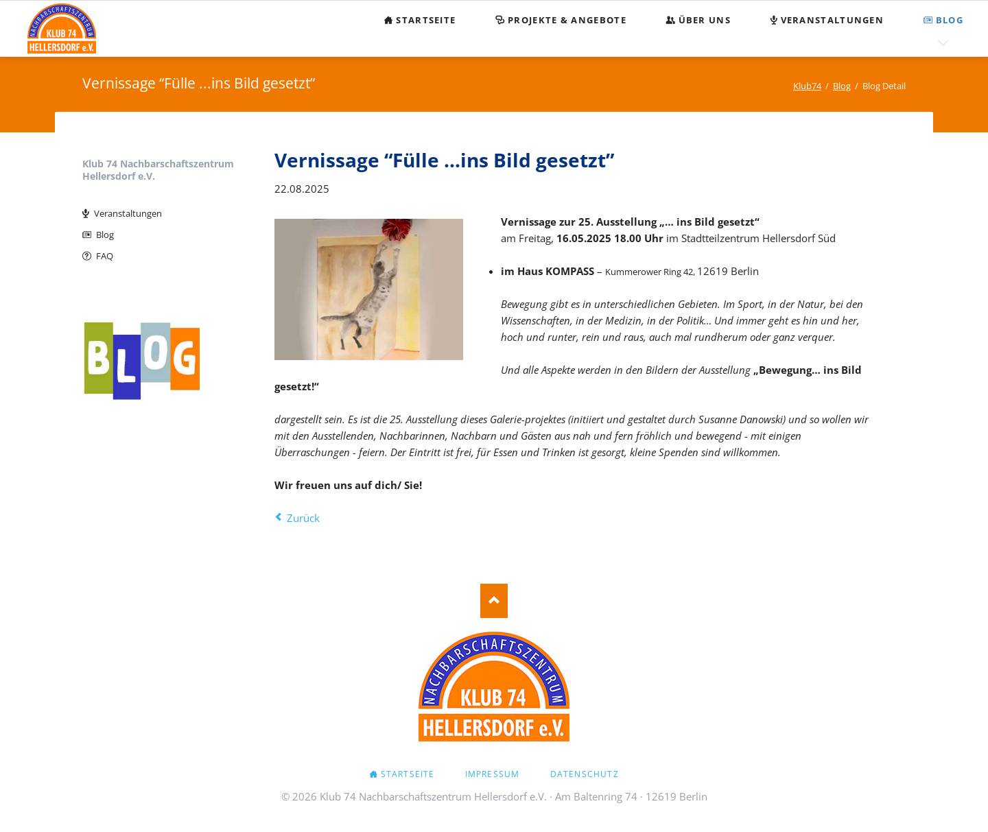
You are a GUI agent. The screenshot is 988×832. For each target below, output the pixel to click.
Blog (105, 234)
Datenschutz (584, 774)
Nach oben (494, 601)
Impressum (492, 774)
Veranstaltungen (128, 213)
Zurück (303, 518)
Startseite (408, 774)
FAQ (104, 256)
